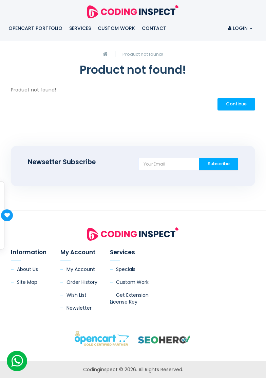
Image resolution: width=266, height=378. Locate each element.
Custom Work (116, 28)
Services (80, 28)
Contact (154, 28)
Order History (81, 282)
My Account (80, 269)
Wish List (76, 295)
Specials (125, 269)
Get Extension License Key (129, 298)
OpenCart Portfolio (35, 28)
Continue (236, 104)
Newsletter (79, 308)
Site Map (27, 282)
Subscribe (219, 163)
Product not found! (142, 54)
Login (240, 28)
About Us (27, 269)
